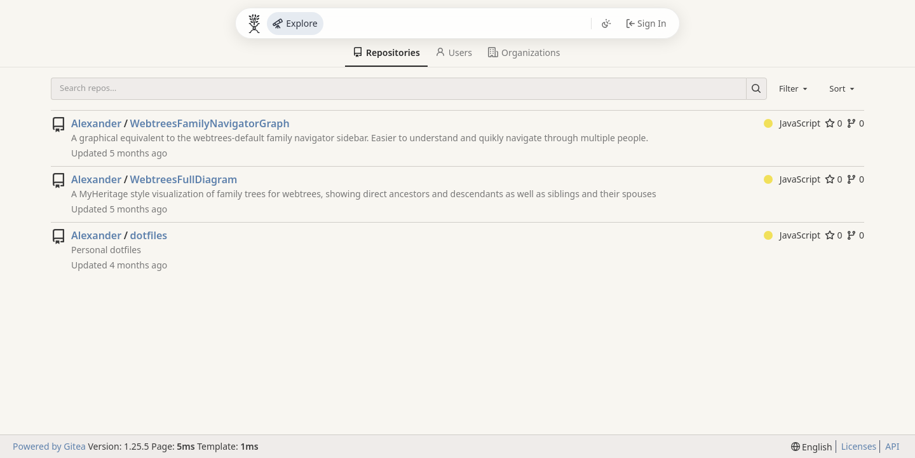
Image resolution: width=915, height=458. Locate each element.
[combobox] (794, 88)
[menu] (811, 447)
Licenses (859, 446)
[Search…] (756, 89)
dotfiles (149, 235)
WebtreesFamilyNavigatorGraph (210, 123)
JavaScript (792, 123)
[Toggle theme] (606, 23)
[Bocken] (254, 23)
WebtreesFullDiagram (184, 179)
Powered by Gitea (49, 446)
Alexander (96, 123)
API (892, 446)
